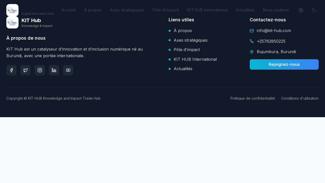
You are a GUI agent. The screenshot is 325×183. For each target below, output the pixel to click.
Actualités (245, 9)
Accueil (68, 9)
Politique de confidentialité (252, 98)
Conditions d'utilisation (300, 98)
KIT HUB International (207, 9)
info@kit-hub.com (274, 30)
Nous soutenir (276, 9)
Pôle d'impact (166, 9)
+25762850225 (271, 41)
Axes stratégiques (127, 9)
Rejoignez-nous (284, 64)
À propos (93, 9)
